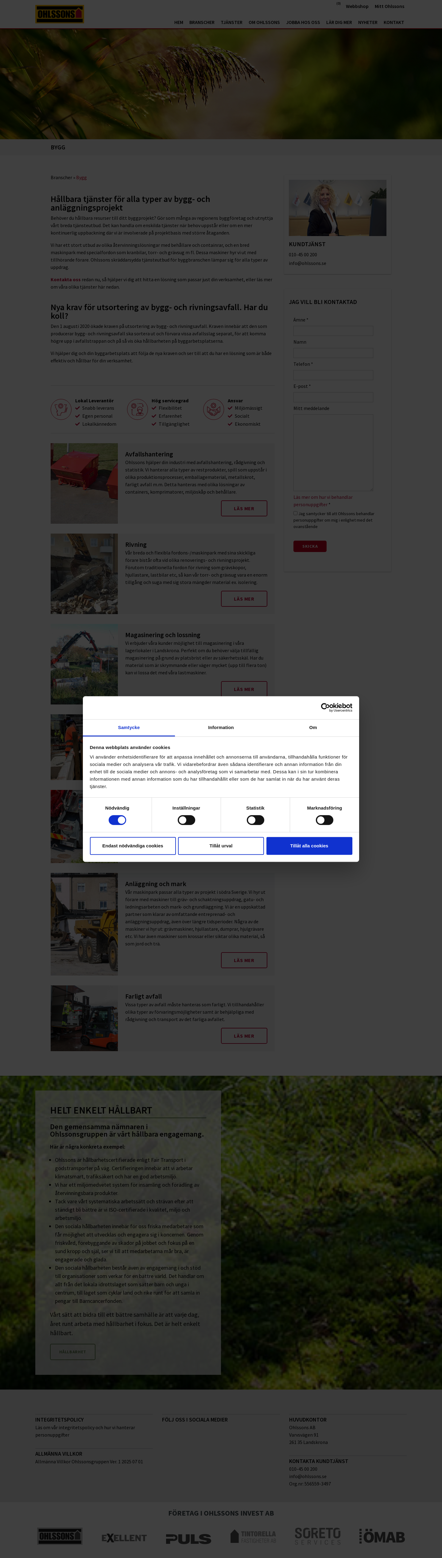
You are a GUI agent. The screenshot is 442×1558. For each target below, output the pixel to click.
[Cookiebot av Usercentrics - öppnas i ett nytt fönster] (325, 707)
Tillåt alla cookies (309, 845)
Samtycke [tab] (129, 727)
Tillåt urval (221, 845)
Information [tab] (221, 727)
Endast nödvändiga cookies (132, 845)
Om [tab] (313, 727)
